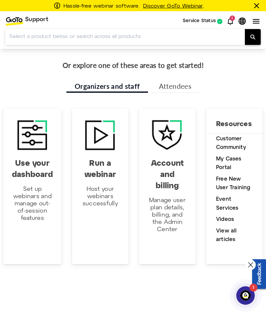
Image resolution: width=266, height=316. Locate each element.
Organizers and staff (107, 86)
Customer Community (231, 143)
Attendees (175, 86)
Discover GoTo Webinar (173, 6)
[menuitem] (26, 21)
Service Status (199, 21)
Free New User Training (233, 184)
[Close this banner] (257, 5)
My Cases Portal (229, 163)
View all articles (226, 235)
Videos (225, 219)
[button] (230, 21)
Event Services (227, 204)
